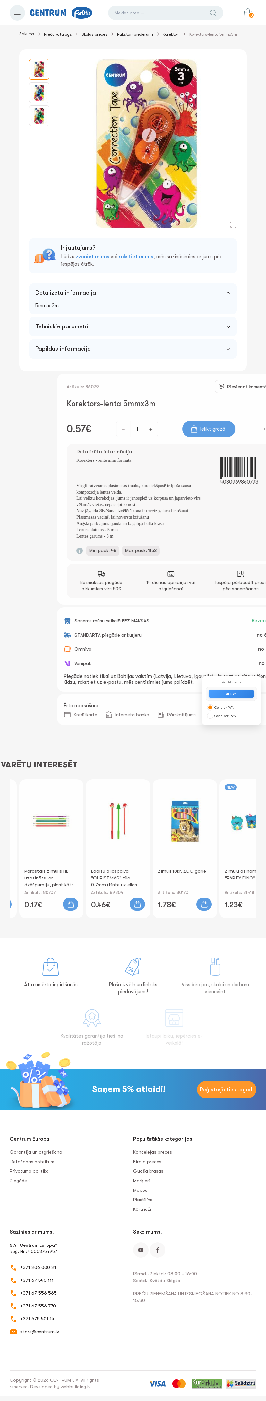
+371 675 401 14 (37, 1319)
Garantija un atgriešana (36, 1152)
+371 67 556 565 (38, 1293)
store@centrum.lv (39, 1331)
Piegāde (18, 1180)
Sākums (26, 33)
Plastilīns (142, 1199)
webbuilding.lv (75, 1386)
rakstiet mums (136, 257)
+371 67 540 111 (37, 1280)
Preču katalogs (58, 34)
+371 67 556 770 (38, 1306)
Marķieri (141, 1180)
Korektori (171, 34)
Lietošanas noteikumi (33, 1161)
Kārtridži (142, 1209)
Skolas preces (94, 34)
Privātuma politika (29, 1170)
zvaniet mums (92, 257)
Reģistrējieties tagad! (227, 1090)
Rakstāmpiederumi (135, 34)
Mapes (140, 1190)
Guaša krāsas (148, 1170)
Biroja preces (147, 1161)
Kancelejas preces (152, 1152)
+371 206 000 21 (38, 1267)
